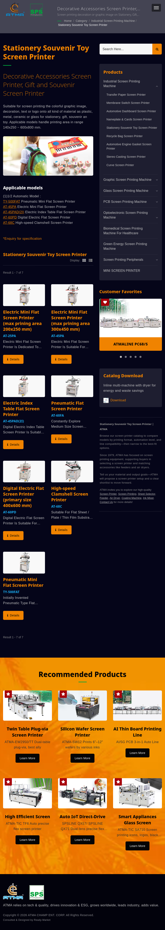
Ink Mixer (148, 497)
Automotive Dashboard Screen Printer (131, 111)
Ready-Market (42, 920)
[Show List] (90, 260)
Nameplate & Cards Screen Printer (129, 119)
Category (81, 20)
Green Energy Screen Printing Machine (125, 246)
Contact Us (106, 502)
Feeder (104, 497)
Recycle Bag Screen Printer (125, 136)
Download (114, 400)
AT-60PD (10, 217)
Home (68, 20)
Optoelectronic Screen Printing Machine (125, 215)
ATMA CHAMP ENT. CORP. (46, 915)
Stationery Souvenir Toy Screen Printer (82, 25)
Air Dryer (115, 497)
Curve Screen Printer (120, 165)
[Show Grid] (84, 260)
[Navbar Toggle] (156, 8)
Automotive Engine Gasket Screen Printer (129, 146)
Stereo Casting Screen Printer (126, 156)
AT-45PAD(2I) (13, 212)
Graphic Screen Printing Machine (127, 179)
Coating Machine (132, 497)
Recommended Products (83, 674)
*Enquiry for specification (22, 238)
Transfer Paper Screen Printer (126, 94)
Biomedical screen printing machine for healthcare (123, 231)
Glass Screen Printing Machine (125, 190)
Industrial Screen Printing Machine (113, 20)
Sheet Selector (146, 493)
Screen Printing (127, 493)
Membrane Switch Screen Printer (128, 102)
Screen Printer (108, 493)
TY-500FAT (11, 201)
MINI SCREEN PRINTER (121, 270)
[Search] (126, 49)
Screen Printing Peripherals (123, 259)
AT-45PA (9, 207)
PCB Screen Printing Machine (125, 201)
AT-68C (9, 222)
